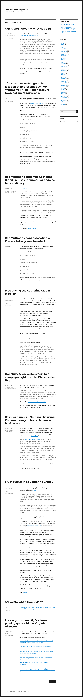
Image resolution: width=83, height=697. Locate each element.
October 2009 (63, 67)
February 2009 (64, 78)
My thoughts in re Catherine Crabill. (29, 481)
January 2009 (63, 80)
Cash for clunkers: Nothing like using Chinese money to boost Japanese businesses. (30, 420)
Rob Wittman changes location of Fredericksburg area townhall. (28, 239)
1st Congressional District (10, 99)
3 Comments (7, 103)
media (6, 608)
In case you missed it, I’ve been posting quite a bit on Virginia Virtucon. (26, 623)
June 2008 (63, 89)
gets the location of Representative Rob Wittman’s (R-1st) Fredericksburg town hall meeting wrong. (27, 88)
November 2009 (64, 66)
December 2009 (64, 65)
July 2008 (63, 88)
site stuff (6, 633)
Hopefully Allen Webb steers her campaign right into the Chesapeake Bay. (30, 377)
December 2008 (64, 81)
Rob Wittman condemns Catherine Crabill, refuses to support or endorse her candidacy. (30, 180)
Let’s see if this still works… (66, 27)
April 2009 (63, 76)
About (68, 10)
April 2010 (63, 59)
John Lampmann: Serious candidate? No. (69, 29)
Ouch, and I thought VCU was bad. (28, 28)
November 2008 (64, 82)
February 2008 (64, 95)
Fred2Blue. (24, 592)
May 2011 (63, 44)
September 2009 (64, 69)
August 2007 (63, 103)
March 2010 (63, 61)
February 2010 (64, 62)
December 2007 (64, 97)
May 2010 (63, 58)
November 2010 (64, 51)
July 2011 (62, 43)
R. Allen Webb (11, 192)
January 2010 (63, 63)
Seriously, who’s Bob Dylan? (24, 602)
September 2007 (64, 101)
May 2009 (63, 74)
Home (63, 10)
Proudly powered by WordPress (23, 691)
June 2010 (63, 56)
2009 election (8, 190)
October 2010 (63, 52)
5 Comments (7, 195)
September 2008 (64, 85)
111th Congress (8, 430)
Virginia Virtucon (31, 167)
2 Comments (7, 391)
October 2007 (63, 100)
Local (6, 101)
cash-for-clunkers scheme (32, 439)
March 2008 (63, 93)
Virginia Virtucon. (31, 228)
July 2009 (63, 71)
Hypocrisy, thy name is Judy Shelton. (68, 28)
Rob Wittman (10, 101)
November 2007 (64, 99)
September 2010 (64, 54)
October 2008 (63, 84)
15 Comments (8, 305)
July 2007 (63, 104)
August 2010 (63, 55)
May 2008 (63, 90)
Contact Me (75, 10)
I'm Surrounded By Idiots (16, 10)
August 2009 (63, 70)
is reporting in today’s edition (37, 103)
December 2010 (64, 50)
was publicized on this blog (34, 525)
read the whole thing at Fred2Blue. (37, 401)
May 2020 (63, 42)
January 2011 (63, 48)
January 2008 (63, 96)
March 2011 (63, 46)
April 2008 (63, 92)
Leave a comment (9, 38)
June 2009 (63, 73)
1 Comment (7, 434)
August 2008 (63, 86)
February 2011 (64, 47)
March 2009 (63, 77)
